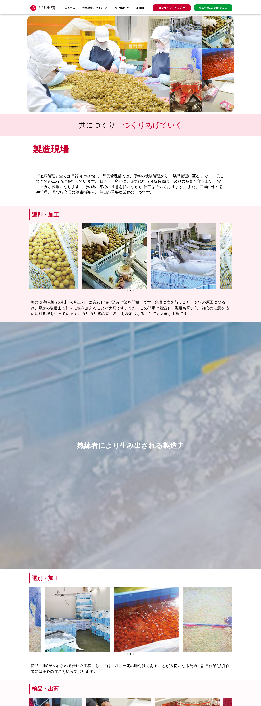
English (140, 7)
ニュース (70, 7)
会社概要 (122, 8)
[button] (33, 256)
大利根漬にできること (95, 7)
